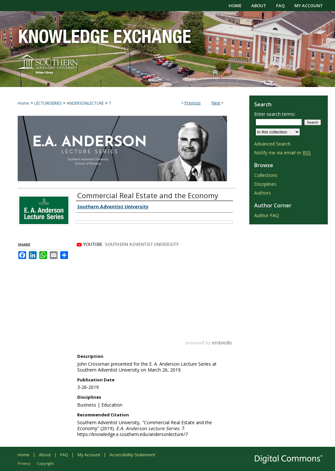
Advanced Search (272, 144)
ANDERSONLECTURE (85, 103)
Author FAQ (266, 215)
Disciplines (265, 184)
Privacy (24, 463)
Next (216, 103)
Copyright (45, 463)
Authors (262, 193)
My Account (89, 455)
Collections (265, 175)
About (45, 455)
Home (23, 103)
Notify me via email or (282, 152)
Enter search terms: (274, 114)
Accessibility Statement (132, 455)
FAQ (64, 455)
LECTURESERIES (48, 103)
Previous (193, 103)
